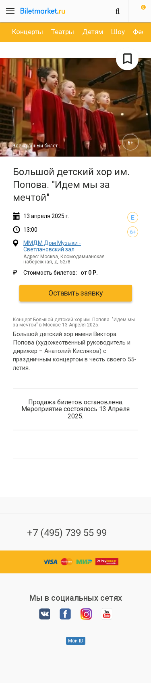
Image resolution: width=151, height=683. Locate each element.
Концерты (27, 32)
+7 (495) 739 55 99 (67, 533)
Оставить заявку (75, 293)
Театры (62, 32)
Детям (92, 32)
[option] (27, 32)
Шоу (118, 32)
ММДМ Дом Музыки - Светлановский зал (52, 246)
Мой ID (75, 641)
